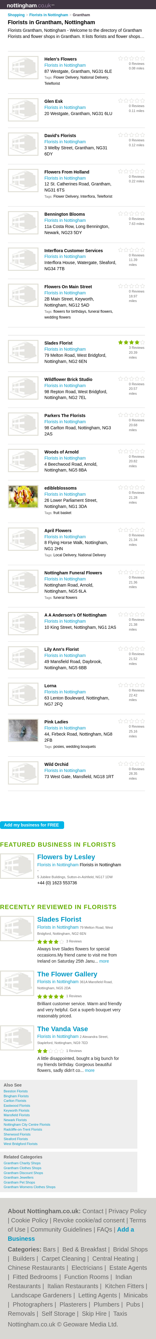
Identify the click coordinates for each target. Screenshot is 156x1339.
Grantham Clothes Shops (23, 1168)
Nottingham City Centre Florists (27, 1124)
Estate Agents (128, 1267)
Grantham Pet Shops (19, 1182)
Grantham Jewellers (19, 1177)
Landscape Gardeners (42, 1295)
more (104, 961)
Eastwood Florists (17, 1105)
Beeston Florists (16, 1091)
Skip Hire (95, 1313)
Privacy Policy (127, 1211)
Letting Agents (98, 1295)
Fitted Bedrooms (36, 1277)
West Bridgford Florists (21, 1144)
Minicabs (136, 1295)
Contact (92, 1211)
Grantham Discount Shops (23, 1173)
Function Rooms (87, 1277)
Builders (25, 1258)
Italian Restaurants (73, 1286)
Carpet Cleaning (64, 1258)
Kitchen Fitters (125, 1286)
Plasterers (74, 1304)
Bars (50, 1249)
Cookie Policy (29, 1220)
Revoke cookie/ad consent (89, 1220)
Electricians (87, 1267)
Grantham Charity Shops (22, 1163)
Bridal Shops (130, 1249)
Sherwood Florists (17, 1134)
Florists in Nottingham (58, 864)
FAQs (104, 1229)
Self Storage (59, 1313)
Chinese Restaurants (37, 1267)
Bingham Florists (16, 1096)
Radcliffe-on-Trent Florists (23, 1129)
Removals (22, 1313)
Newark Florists (15, 1120)
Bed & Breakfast (85, 1249)
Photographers (34, 1304)
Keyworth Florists (16, 1110)
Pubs (134, 1304)
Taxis (120, 1313)
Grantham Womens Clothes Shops (30, 1187)
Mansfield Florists (17, 1115)
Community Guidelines (61, 1229)
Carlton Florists (15, 1100)
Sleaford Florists (16, 1139)
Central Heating (114, 1258)
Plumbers (107, 1304)
